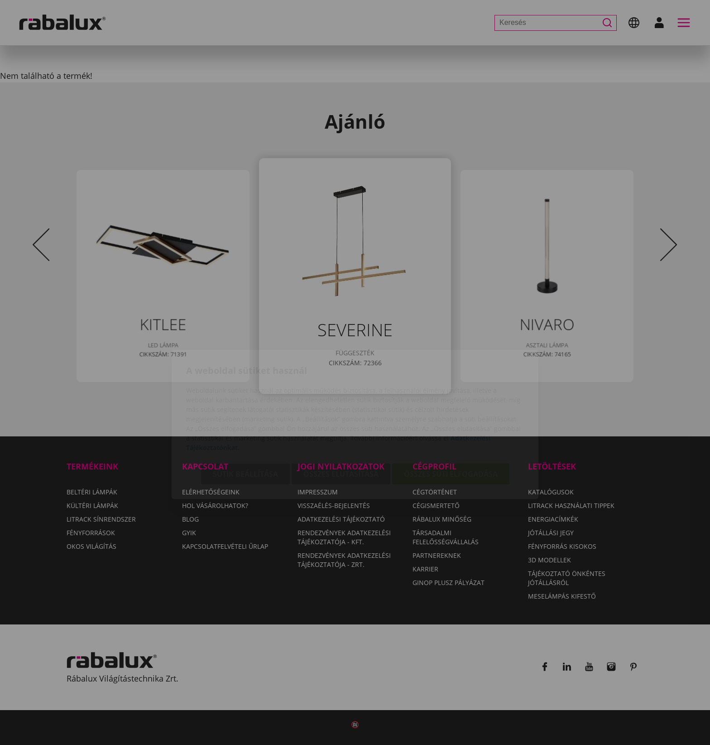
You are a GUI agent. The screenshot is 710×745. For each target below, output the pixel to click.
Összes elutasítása (341, 422)
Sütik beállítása (245, 422)
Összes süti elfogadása (451, 422)
